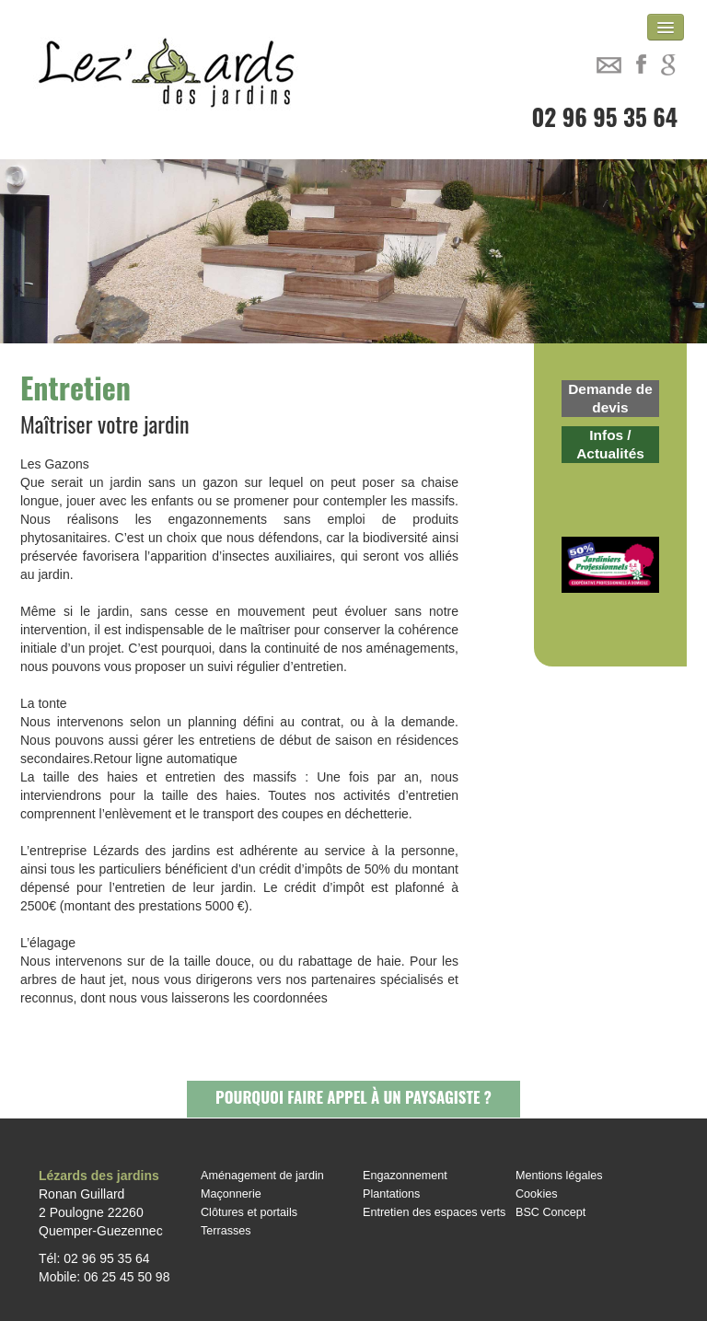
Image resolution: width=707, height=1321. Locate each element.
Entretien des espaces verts (434, 1212)
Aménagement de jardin (262, 1175)
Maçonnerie (231, 1194)
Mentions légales (559, 1175)
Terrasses (226, 1230)
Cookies (537, 1194)
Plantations (391, 1194)
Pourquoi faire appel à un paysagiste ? (353, 1096)
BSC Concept (550, 1212)
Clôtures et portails (249, 1212)
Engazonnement (405, 1175)
